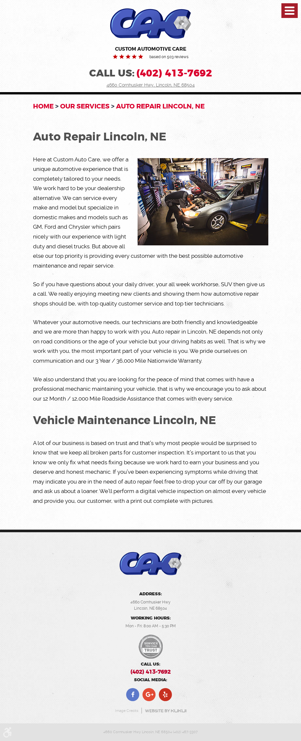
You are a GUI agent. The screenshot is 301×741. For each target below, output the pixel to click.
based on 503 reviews (169, 57)
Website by (165, 710)
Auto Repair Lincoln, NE (160, 106)
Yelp (165, 694)
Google (149, 694)
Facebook (132, 694)
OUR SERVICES (84, 106)
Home (43, 106)
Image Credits (126, 711)
